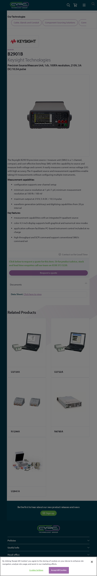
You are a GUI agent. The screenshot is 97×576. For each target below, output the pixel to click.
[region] (48, 566)
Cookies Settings (36, 570)
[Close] (91, 561)
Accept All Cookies (58, 570)
